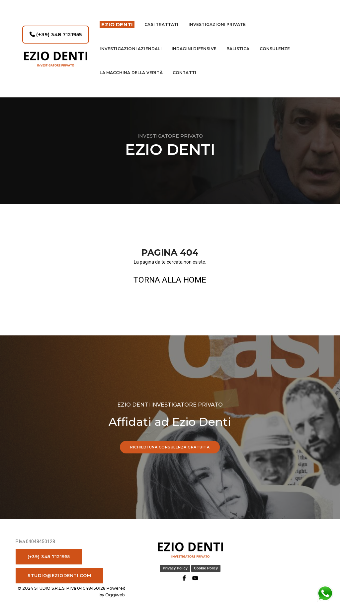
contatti (184, 66)
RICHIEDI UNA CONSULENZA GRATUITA (170, 449)
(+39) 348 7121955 (56, 28)
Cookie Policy (186, 571)
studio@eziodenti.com (59, 578)
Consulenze (275, 42)
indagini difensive (194, 42)
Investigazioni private (217, 18)
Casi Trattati (161, 18)
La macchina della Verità (131, 66)
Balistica (238, 42)
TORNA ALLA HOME (170, 280)
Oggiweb (313, 566)
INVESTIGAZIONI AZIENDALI (130, 42)
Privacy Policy (154, 571)
